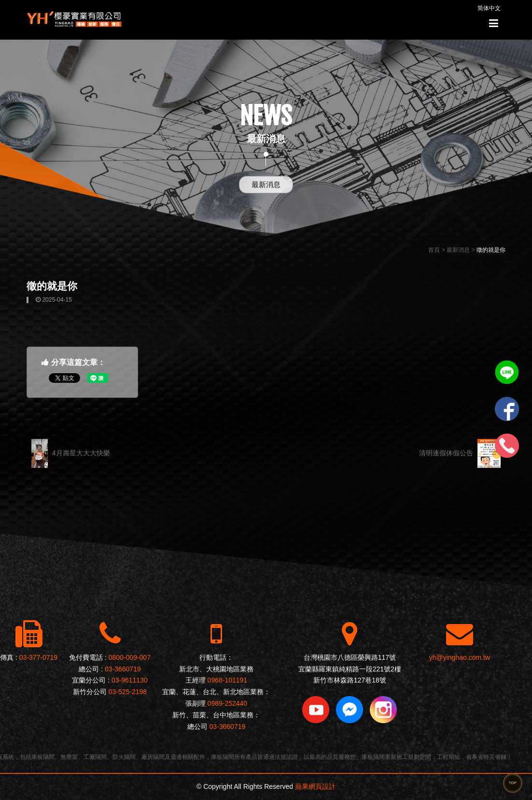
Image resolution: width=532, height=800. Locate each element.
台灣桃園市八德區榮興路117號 (350, 657)
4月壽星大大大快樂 (70, 453)
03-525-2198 (128, 692)
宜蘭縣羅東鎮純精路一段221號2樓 (349, 669)
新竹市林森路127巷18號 (349, 680)
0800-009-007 (130, 657)
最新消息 (266, 184)
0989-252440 (228, 703)
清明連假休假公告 (460, 453)
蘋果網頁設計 (315, 786)
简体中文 (489, 8)
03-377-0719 (38, 657)
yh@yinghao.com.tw (459, 657)
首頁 (434, 250)
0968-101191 (228, 680)
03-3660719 (123, 669)
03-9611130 (130, 680)
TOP (513, 783)
